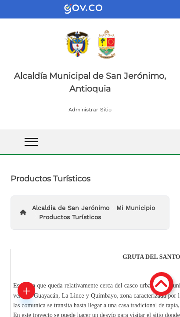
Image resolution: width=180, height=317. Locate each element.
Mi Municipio (135, 207)
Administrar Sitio (90, 110)
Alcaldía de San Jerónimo (70, 207)
